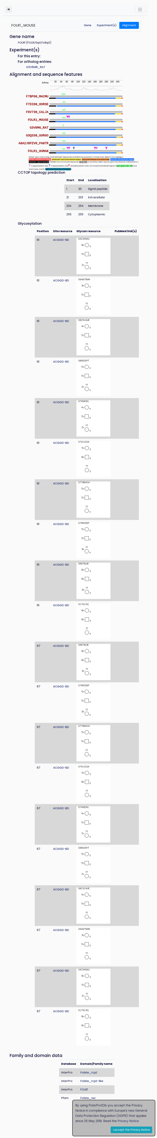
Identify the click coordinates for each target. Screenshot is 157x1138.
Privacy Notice (128, 1121)
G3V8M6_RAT (35, 67)
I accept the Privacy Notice (131, 1130)
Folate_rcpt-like (91, 1081)
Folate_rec (88, 1098)
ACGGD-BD (61, 240)
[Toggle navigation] (140, 9)
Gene (87, 25)
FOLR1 (84, 1090)
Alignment (129, 25)
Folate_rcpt (88, 1072)
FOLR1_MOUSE (23, 25)
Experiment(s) (107, 25)
